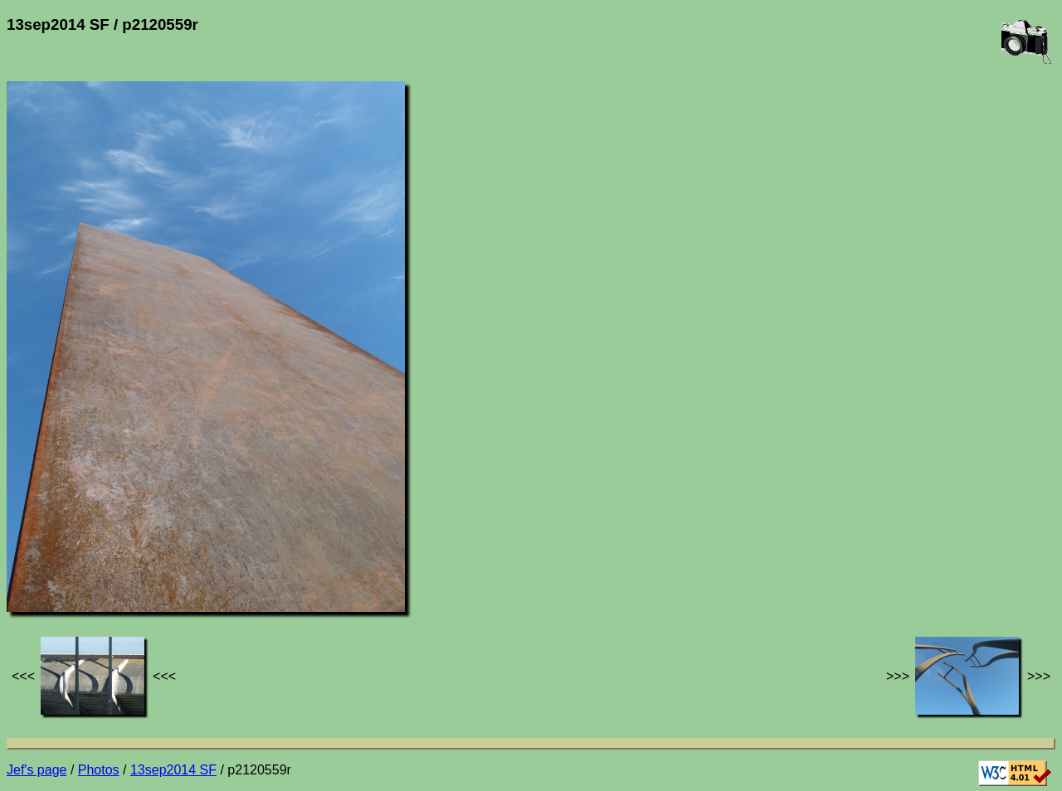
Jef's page (36, 770)
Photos (98, 770)
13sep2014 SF (173, 770)
